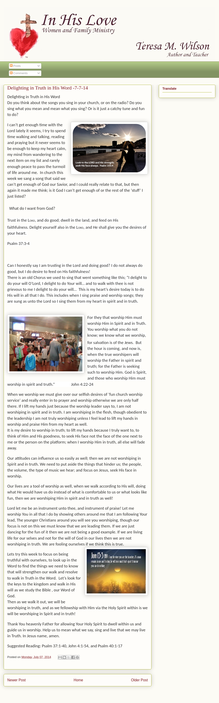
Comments (19, 73)
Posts (15, 66)
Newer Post (16, 680)
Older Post (139, 680)
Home (78, 680)
